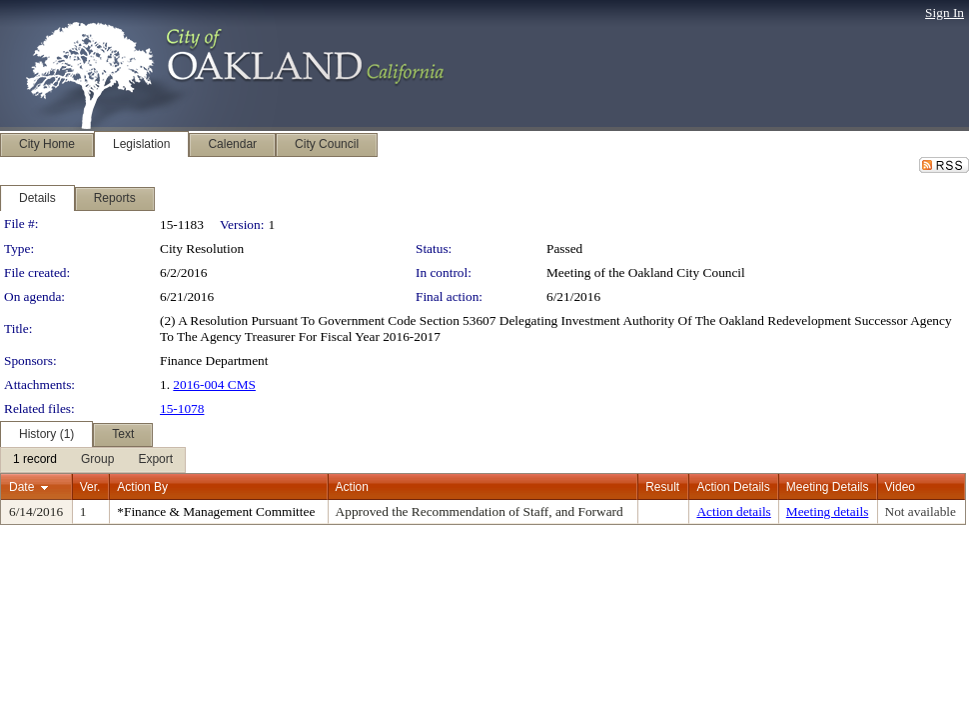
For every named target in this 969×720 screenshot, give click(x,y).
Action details (733, 511)
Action (352, 487)
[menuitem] (35, 460)
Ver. (90, 487)
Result (662, 487)
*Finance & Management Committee (216, 511)
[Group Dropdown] (97, 460)
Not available (920, 511)
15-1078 (182, 408)
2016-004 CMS (214, 384)
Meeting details (827, 511)
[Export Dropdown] (155, 460)
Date (21, 487)
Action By (142, 487)
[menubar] (93, 460)
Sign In (944, 12)
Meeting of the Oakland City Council (645, 272)
